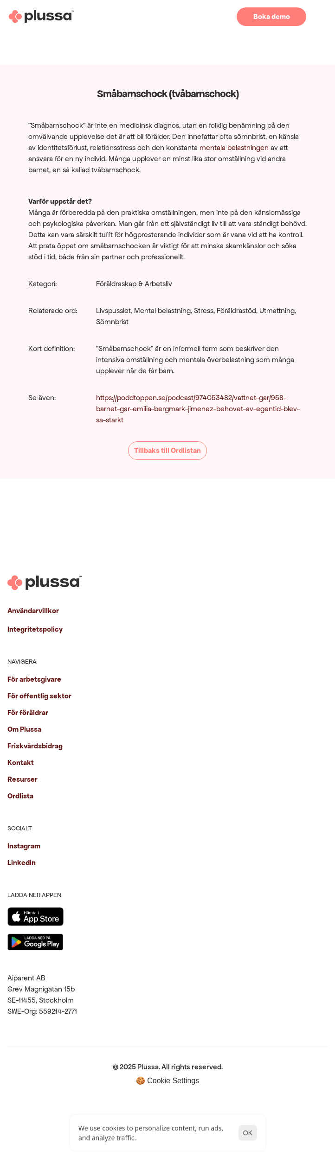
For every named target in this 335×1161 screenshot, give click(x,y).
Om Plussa (24, 729)
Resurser (22, 779)
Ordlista (20, 796)
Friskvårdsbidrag (35, 746)
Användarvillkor (33, 610)
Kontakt (20, 762)
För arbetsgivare (34, 679)
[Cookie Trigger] (168, 1080)
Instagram (23, 845)
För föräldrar (27, 712)
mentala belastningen (234, 147)
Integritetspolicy (35, 629)
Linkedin (21, 862)
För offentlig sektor (39, 695)
